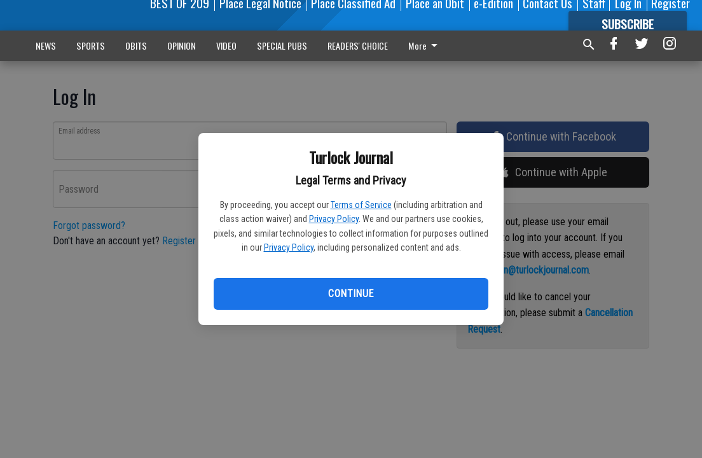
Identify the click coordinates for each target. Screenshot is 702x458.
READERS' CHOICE (357, 45)
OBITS (136, 45)
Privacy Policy (334, 219)
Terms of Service (361, 205)
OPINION (181, 45)
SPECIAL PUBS (282, 45)
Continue (350, 294)
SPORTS (90, 45)
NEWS (46, 45)
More (425, 45)
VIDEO (226, 45)
